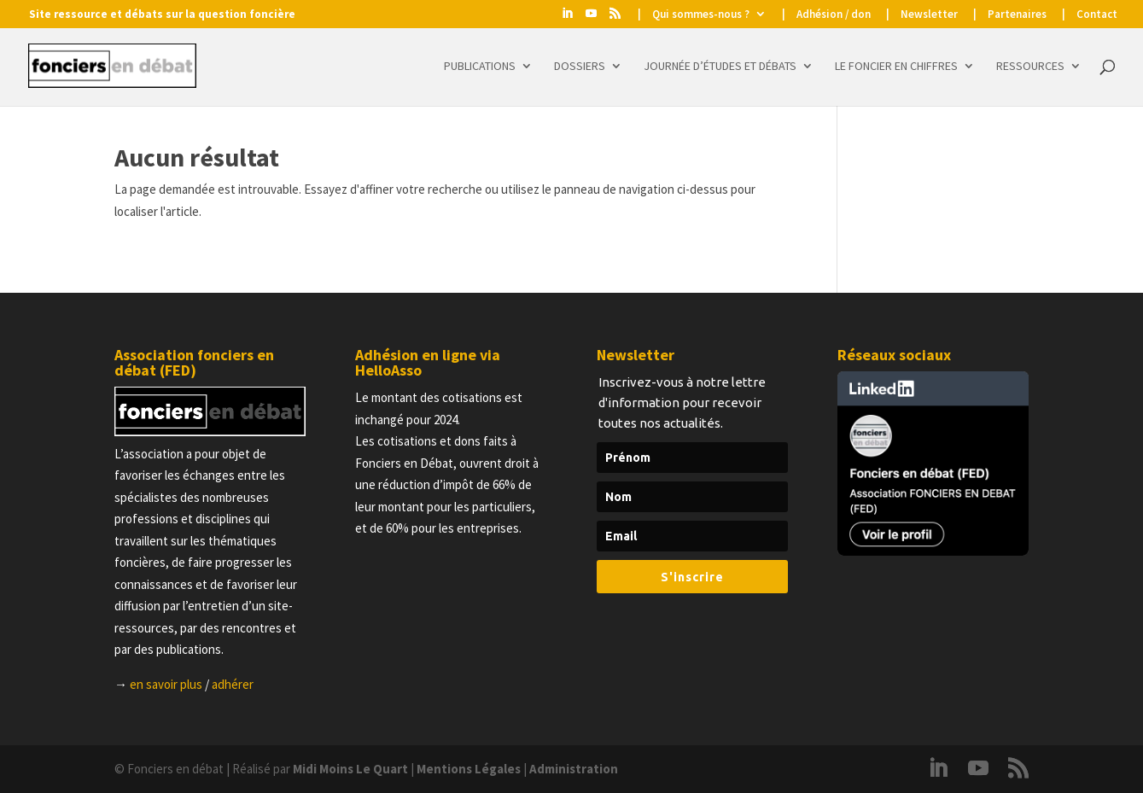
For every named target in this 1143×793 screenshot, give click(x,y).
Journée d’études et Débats (720, 66)
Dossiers (579, 66)
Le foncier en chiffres (896, 66)
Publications (480, 66)
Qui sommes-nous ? (700, 15)
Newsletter (929, 15)
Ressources (1030, 66)
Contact (1096, 15)
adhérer (233, 684)
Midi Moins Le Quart (350, 769)
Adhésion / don (833, 15)
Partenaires (1017, 15)
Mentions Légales (469, 769)
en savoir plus (166, 684)
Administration (573, 769)
